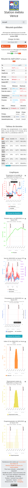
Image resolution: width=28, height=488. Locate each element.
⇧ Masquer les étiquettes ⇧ (14, 213)
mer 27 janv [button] (22, 46)
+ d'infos (19, 480)
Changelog (20, 481)
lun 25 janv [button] (5, 46)
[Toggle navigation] (24, 22)
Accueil (4, 22)
